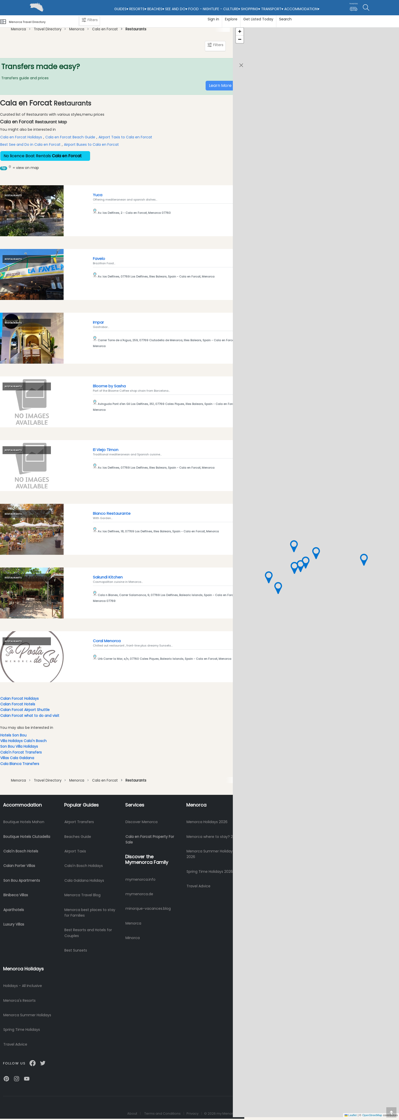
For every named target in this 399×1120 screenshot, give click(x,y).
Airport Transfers (79, 821)
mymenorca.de (139, 894)
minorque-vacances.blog (148, 908)
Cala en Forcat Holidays (21, 137)
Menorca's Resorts (19, 1000)
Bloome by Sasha (109, 386)
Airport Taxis (75, 851)
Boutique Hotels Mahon (23, 821)
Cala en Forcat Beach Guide (70, 137)
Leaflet (351, 1115)
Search (285, 19)
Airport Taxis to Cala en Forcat (125, 137)
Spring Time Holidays (21, 1029)
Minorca (132, 937)
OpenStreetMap (372, 1115)
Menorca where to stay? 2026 (213, 836)
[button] (315, 553)
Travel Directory (47, 29)
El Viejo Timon (105, 449)
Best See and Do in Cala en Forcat (30, 144)
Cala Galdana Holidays (84, 880)
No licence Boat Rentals (45, 156)
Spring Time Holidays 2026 (210, 871)
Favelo (99, 258)
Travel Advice (198, 886)
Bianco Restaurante (112, 513)
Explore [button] (231, 19)
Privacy (192, 1113)
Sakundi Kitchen (108, 577)
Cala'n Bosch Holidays (83, 865)
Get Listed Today (258, 19)
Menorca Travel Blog (82, 895)
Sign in (213, 19)
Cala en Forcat (105, 29)
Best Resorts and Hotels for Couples (88, 932)
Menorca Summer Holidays (27, 1015)
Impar (98, 322)
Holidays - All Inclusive (22, 985)
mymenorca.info (140, 879)
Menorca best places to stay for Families (89, 912)
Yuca (97, 194)
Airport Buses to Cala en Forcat (91, 144)
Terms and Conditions (162, 1113)
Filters (89, 21)
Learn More (220, 85)
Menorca (18, 29)
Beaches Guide (77, 836)
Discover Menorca (141, 821)
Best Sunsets (75, 950)
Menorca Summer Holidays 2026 (210, 854)
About (132, 1113)
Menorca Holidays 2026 (207, 821)
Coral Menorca (107, 640)
